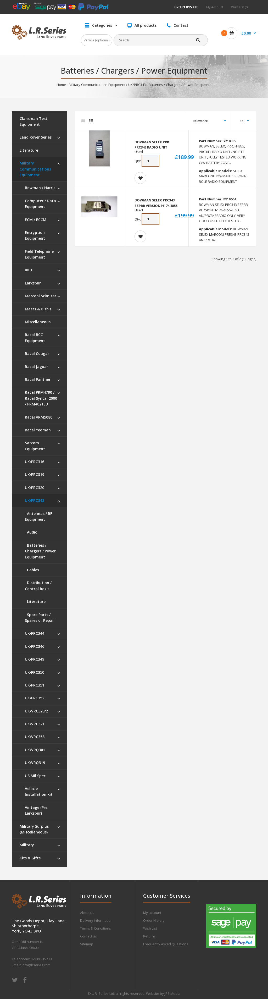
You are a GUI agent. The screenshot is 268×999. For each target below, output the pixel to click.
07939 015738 (186, 6)
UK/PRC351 (34, 685)
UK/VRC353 (34, 736)
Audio (31, 532)
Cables (32, 569)
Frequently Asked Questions (165, 944)
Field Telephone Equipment (39, 254)
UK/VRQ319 (35, 762)
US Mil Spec (35, 775)
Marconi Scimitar (40, 295)
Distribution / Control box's (38, 585)
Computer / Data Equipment (40, 203)
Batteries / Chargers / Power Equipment (180, 84)
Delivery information (96, 920)
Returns (149, 936)
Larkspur (33, 283)
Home (61, 84)
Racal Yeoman (38, 429)
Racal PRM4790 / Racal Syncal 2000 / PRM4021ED (41, 398)
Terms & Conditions (95, 928)
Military (27, 844)
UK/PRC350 (34, 672)
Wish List (150, 928)
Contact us (88, 936)
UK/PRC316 (34, 461)
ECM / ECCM (35, 219)
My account (152, 912)
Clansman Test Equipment (33, 121)
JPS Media (172, 993)
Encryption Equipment (35, 235)
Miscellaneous (38, 321)
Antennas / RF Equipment (38, 516)
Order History (154, 920)
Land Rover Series (36, 137)
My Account (214, 7)
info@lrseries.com (36, 965)
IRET (29, 269)
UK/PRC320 (34, 487)
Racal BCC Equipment (35, 337)
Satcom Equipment (35, 445)
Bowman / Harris (40, 187)
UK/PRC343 (137, 84)
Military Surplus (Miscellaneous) (34, 829)
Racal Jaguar (36, 366)
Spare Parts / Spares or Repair (40, 617)
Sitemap (86, 944)
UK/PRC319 (34, 474)
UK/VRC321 (34, 723)
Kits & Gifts (30, 857)
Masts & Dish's (38, 308)
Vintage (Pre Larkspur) (36, 810)
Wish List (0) (239, 7)
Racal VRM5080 (38, 417)
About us (87, 912)
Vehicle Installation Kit (39, 791)
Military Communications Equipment (97, 84)
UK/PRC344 (34, 633)
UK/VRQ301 (35, 749)
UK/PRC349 (34, 659)
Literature (29, 150)
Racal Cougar (37, 353)
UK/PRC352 (34, 697)
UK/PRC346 (34, 646)
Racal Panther (38, 379)
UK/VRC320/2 (36, 711)
